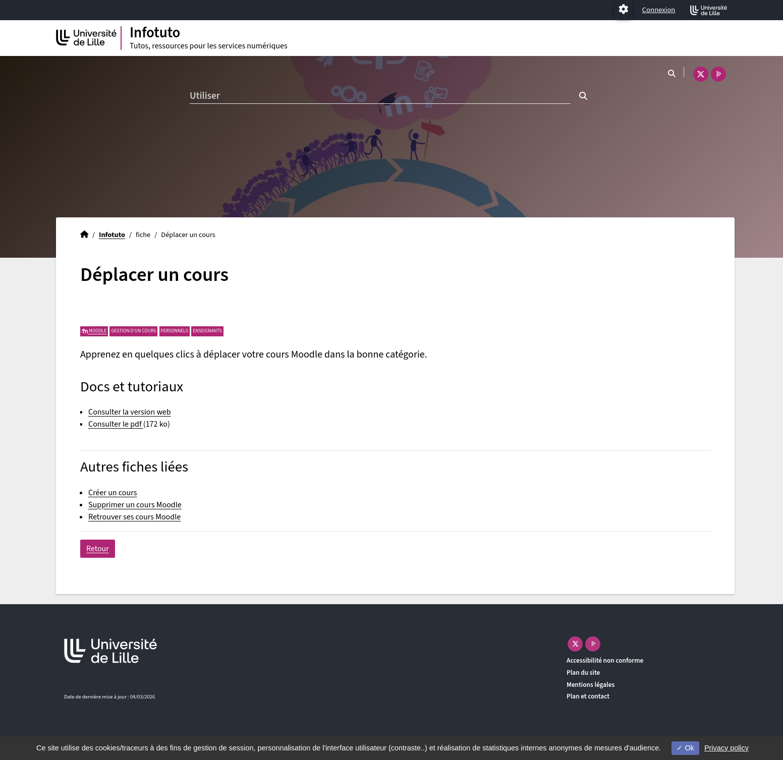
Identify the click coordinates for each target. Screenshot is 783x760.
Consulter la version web (129, 412)
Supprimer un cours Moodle (135, 504)
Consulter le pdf (115, 424)
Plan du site (583, 672)
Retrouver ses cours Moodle (134, 516)
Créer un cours (112, 492)
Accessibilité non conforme (605, 660)
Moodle (94, 330)
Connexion (659, 10)
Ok (685, 748)
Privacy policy (726, 748)
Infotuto (112, 234)
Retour (97, 548)
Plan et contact (588, 696)
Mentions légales (590, 684)
